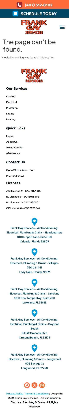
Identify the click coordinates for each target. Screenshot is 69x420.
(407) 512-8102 (38, 4)
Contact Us (15, 162)
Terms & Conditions (37, 393)
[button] (62, 27)
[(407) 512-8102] (19, 5)
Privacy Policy (14, 393)
